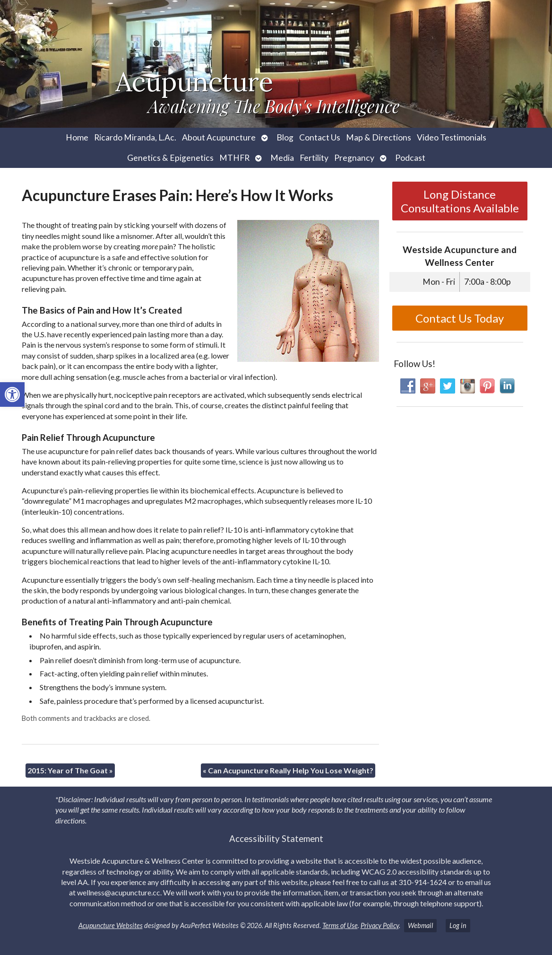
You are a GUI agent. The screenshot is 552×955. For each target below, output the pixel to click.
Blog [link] (284, 137)
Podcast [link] (410, 158)
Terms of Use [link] (340, 925)
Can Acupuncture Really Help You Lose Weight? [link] (288, 770)
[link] (12, 394)
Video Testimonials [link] (451, 137)
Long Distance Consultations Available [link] (460, 201)
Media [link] (282, 158)
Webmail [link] (420, 925)
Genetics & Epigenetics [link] (170, 158)
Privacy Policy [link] (380, 925)
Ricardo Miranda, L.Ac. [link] (135, 137)
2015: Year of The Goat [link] (70, 770)
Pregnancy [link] (354, 158)
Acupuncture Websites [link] (110, 925)
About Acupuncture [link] (219, 137)
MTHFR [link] (234, 158)
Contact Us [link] (319, 137)
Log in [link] (457, 925)
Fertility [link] (314, 158)
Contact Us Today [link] (459, 318)
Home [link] (77, 137)
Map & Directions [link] (378, 137)
